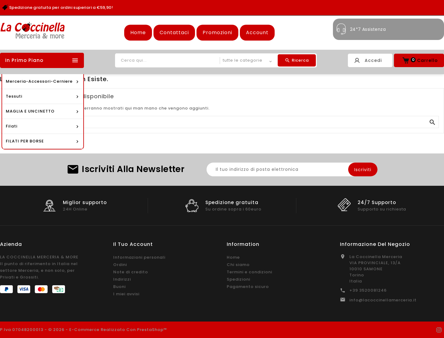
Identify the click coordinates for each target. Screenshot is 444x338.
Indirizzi (122, 279)
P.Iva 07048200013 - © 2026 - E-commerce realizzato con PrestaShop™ (83, 330)
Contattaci (174, 32)
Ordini (120, 265)
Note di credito (130, 272)
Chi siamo (238, 265)
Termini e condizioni (249, 272)
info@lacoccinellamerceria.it (383, 300)
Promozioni (217, 32)
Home (138, 32)
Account (257, 32)
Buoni (119, 286)
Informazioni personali (139, 257)
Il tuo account (133, 244)
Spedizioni (238, 279)
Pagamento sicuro (248, 286)
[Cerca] (222, 122)
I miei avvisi (126, 294)
